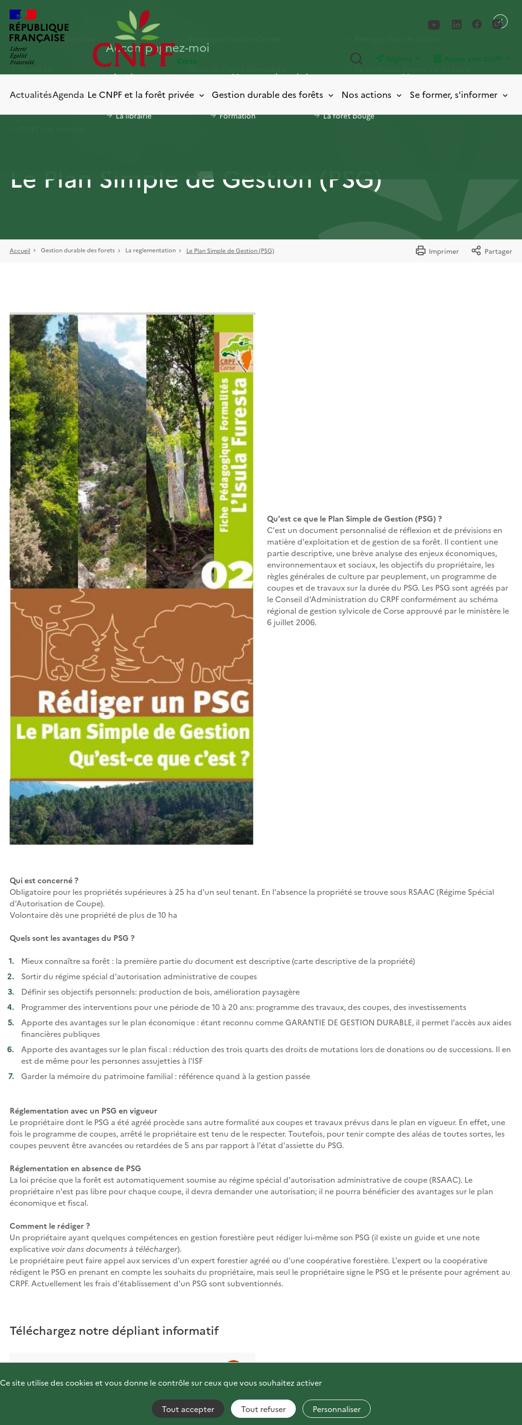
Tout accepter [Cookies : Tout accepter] (188, 1408)
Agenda (68, 94)
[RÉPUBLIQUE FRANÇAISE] (39, 38)
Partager (491, 251)
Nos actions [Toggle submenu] (372, 94)
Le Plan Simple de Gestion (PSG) (230, 250)
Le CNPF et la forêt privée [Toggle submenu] (146, 94)
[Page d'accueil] (177, 38)
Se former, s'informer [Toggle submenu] (460, 94)
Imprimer (437, 251)
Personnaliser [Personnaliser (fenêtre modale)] (337, 1408)
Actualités (31, 94)
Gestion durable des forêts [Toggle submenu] (273, 94)
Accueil (20, 250)
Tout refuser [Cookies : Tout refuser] (263, 1408)
